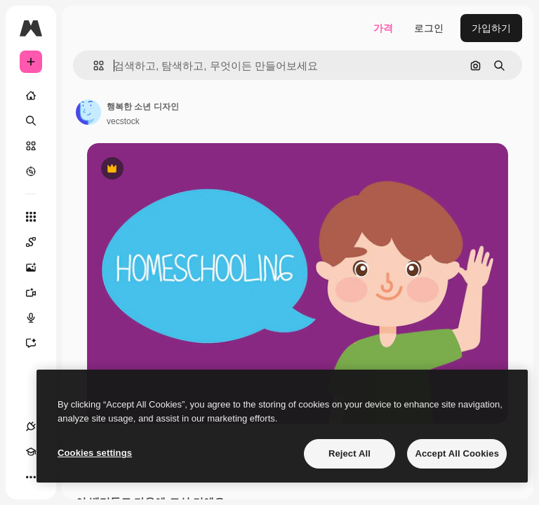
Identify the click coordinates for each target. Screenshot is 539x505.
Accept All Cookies (457, 453)
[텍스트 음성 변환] (38, 318)
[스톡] (31, 146)
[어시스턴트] (38, 343)
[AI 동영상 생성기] (38, 292)
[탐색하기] (31, 171)
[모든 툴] (31, 217)
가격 (383, 28)
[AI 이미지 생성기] (38, 267)
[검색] (31, 120)
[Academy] (31, 451)
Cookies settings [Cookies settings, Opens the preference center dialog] (95, 452)
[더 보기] (31, 477)
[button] (93, 65)
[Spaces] (38, 242)
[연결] (31, 426)
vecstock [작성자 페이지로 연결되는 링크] (123, 121)
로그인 (429, 28)
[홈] (31, 95)
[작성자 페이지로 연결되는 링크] (88, 112)
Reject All (349, 453)
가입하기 (491, 28)
